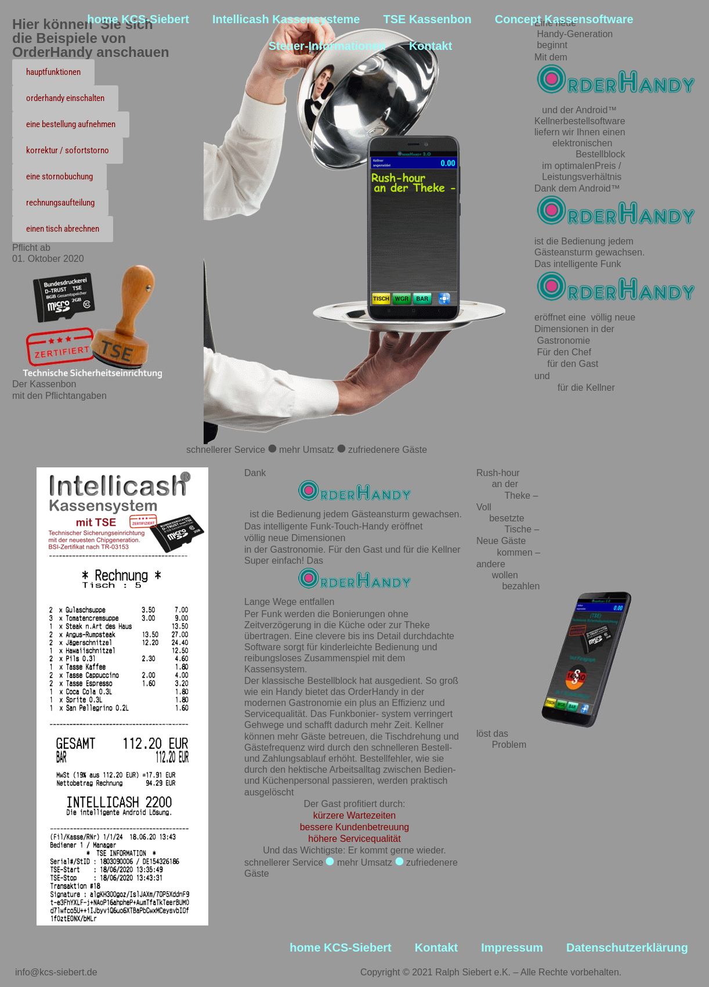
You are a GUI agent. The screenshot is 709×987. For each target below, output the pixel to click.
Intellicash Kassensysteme (286, 19)
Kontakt (430, 45)
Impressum (512, 947)
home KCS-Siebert (138, 19)
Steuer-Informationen (327, 45)
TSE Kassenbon (427, 19)
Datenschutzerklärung (627, 947)
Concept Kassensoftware (564, 19)
